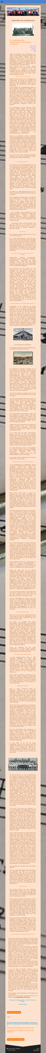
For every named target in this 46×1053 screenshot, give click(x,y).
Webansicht (36, 1050)
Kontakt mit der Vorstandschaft (15, 1039)
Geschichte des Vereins (14, 1012)
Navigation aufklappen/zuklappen (23, 1)
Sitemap (18, 1048)
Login (38, 1048)
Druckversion (11, 1048)
